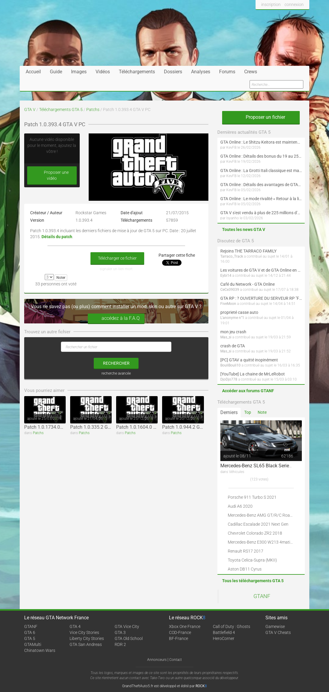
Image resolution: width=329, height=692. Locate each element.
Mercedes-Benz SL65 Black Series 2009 (261, 466)
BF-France (178, 638)
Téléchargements (137, 71)
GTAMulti (32, 644)
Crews (250, 71)
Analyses (200, 71)
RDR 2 (120, 644)
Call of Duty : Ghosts (231, 626)
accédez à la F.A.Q (116, 318)
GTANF (261, 596)
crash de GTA (232, 345)
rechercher (116, 363)
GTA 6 (29, 632)
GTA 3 (120, 632)
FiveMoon (228, 304)
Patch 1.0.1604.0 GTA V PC (144, 427)
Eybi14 (225, 275)
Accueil (33, 71)
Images (79, 71)
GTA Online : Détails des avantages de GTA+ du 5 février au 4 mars (261, 184)
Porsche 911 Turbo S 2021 (252, 497)
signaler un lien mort (116, 269)
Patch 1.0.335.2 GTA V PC (97, 427)
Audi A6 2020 (240, 506)
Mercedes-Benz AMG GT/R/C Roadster (263, 515)
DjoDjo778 (228, 379)
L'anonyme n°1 (232, 318)
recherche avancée (116, 373)
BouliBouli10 (230, 365)
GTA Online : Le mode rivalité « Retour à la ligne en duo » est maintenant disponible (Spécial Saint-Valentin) (261, 198)
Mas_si (225, 337)
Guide (56, 71)
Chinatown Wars (39, 650)
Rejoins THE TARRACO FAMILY (248, 251)
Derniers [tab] (229, 412)
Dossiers (173, 71)
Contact (175, 660)
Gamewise (275, 626)
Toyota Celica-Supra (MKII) (252, 560)
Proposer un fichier (261, 117)
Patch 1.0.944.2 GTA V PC (189, 427)
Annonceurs (157, 660)
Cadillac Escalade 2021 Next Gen (258, 524)
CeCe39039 (229, 290)
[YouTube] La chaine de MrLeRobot (252, 374)
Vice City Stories (84, 632)
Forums (227, 71)
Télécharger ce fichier (117, 258)
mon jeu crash (233, 331)
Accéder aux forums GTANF (248, 390)
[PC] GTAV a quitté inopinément (249, 360)
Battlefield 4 (224, 632)
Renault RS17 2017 (245, 551)
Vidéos (103, 71)
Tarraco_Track (231, 256)
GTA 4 (75, 626)
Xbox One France (184, 626)
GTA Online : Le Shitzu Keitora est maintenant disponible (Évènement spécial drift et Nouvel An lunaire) (261, 142)
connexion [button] (294, 4)
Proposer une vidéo (52, 175)
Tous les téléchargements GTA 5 (253, 580)
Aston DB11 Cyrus (245, 569)
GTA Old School (129, 638)
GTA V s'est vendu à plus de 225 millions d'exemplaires (261, 212)
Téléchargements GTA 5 (61, 109)
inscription (271, 4)
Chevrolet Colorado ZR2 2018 (255, 533)
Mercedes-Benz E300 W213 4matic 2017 (265, 542)
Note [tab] (262, 412)
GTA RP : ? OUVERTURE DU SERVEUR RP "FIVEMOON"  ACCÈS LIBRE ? (261, 298)
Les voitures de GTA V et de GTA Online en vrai (261, 270)
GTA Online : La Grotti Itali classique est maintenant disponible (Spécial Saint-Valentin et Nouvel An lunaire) (261, 170)
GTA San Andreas (86, 644)
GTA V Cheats (278, 632)
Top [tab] (247, 412)
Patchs (92, 109)
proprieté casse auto (239, 312)
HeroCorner (223, 638)
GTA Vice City (127, 626)
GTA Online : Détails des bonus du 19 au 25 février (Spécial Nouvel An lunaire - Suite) (261, 156)
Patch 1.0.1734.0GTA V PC (52, 427)
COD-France (180, 632)
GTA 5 (29, 638)
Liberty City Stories (87, 638)
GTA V (30, 109)
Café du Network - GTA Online (247, 284)
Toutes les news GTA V (243, 229)
